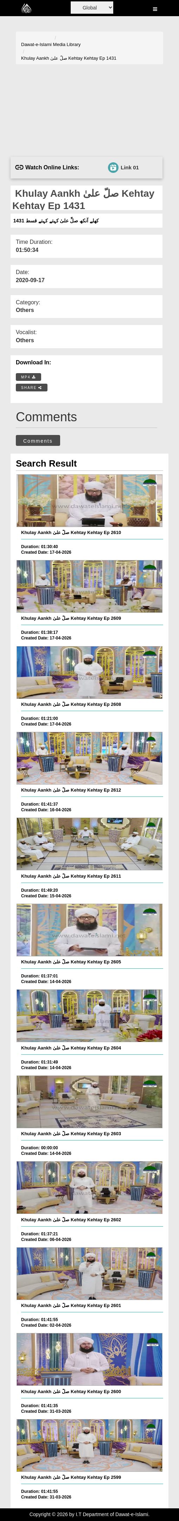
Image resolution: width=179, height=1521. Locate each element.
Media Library (67, 44)
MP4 (28, 377)
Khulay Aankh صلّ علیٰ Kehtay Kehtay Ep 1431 (68, 58)
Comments (38, 441)
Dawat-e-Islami (36, 44)
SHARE (31, 388)
